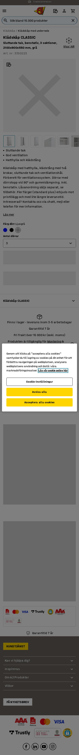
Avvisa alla (39, 392)
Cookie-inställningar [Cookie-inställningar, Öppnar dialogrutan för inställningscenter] (39, 381)
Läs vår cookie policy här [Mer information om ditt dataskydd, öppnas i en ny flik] (53, 370)
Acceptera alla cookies (39, 402)
